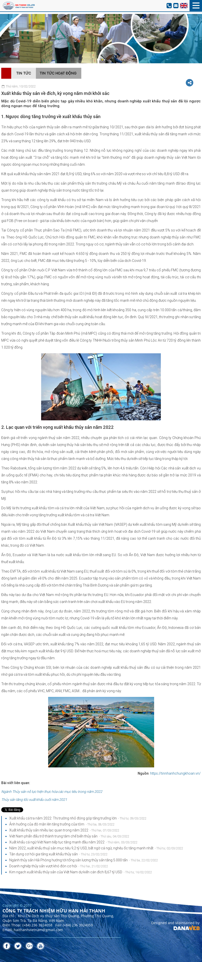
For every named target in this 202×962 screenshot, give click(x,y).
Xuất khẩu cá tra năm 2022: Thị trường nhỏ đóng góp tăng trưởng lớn (77, 818)
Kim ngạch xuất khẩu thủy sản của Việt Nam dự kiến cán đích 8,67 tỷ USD (80, 872)
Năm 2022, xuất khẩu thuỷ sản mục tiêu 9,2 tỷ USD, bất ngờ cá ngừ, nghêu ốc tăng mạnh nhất (96, 848)
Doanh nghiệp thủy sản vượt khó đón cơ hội (58, 866)
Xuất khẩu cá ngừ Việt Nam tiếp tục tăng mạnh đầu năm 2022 (73, 842)
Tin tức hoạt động (58, 73)
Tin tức (23, 73)
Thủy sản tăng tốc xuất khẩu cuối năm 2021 (34, 800)
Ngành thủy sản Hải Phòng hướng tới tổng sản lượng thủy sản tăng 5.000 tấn (83, 860)
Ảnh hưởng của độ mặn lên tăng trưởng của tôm (61, 824)
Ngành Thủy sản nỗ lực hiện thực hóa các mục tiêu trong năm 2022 (51, 792)
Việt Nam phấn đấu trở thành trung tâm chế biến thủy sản (69, 836)
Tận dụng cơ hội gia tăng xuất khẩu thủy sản (58, 854)
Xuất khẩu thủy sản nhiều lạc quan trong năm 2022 (64, 830)
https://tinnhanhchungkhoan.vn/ (175, 773)
